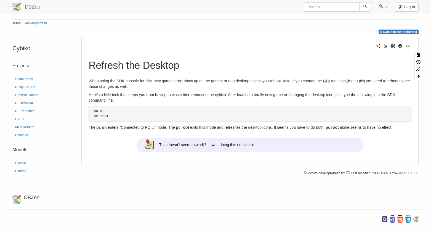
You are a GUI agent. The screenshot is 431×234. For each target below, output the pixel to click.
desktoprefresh (36, 23)
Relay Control (25, 87)
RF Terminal (24, 103)
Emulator (21, 135)
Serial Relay (24, 79)
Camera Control (26, 95)
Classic (20, 163)
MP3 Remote (24, 127)
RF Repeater (24, 111)
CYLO (19, 119)
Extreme (21, 171)
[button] (383, 7)
